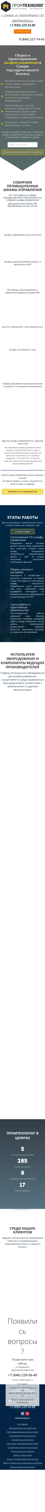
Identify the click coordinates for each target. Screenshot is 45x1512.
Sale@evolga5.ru (22, 20)
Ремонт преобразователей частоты (22, 1459)
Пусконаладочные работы (22, 1451)
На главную (22, 1424)
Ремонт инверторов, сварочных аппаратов (22, 1463)
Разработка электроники (22, 1439)
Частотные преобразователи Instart (23, 1443)
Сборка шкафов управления (22, 1467)
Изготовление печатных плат (22, 1435)
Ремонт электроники (22, 1455)
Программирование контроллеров (22, 1432)
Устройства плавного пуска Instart (22, 1447)
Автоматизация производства (22, 1428)
